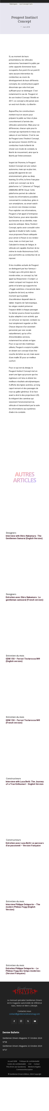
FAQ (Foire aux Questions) (16, 1067)
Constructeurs (13, 778)
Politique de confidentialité (29, 1061)
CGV (29, 1064)
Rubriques (13, 4)
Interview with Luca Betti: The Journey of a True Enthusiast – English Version (25, 782)
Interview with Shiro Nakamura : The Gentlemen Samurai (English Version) (24, 537)
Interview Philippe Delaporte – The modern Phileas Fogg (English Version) (23, 907)
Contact (37, 1064)
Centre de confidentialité (16, 1064)
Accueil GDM (12, 1061)
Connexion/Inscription (24, 1069)
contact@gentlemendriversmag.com (24, 1014)
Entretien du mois (15, 655)
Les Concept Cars (26, 4)
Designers (11, 532)
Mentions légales (34, 1067)
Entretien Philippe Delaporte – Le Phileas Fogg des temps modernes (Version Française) (23, 971)
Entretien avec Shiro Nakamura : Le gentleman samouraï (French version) (24, 598)
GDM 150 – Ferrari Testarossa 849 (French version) (23, 721)
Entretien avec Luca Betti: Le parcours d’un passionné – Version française (25, 844)
